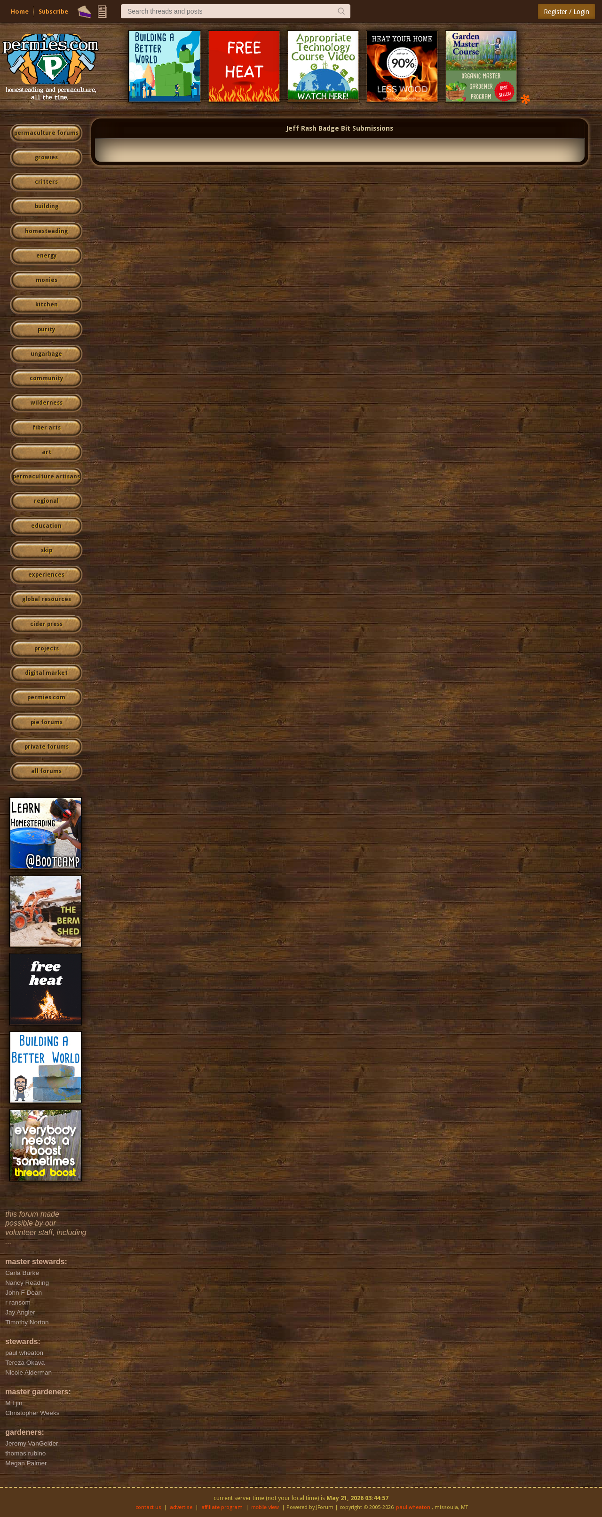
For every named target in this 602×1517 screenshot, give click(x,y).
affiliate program (222, 1507)
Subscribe (53, 11)
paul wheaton (413, 1507)
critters (46, 182)
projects (46, 648)
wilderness (47, 402)
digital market (46, 673)
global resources (46, 599)
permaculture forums (46, 133)
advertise (181, 1507)
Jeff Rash (301, 128)
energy (46, 255)
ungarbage (46, 354)
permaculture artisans (46, 476)
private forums (46, 746)
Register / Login (566, 12)
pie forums (47, 722)
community (46, 378)
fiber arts (46, 427)
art (46, 452)
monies (46, 280)
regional (46, 501)
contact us (148, 1507)
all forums (46, 771)
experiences (46, 574)
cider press (46, 624)
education (46, 526)
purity (46, 329)
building (46, 206)
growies (46, 157)
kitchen (46, 304)
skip (46, 550)
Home (20, 11)
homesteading (46, 231)
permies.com (46, 697)
